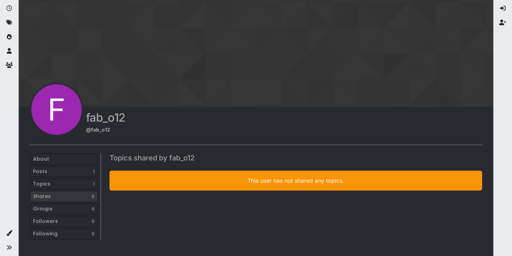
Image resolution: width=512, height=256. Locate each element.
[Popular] (9, 37)
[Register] (502, 22)
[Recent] (9, 8)
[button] (9, 233)
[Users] (9, 51)
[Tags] (9, 22)
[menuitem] (502, 8)
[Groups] (9, 65)
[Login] (502, 8)
